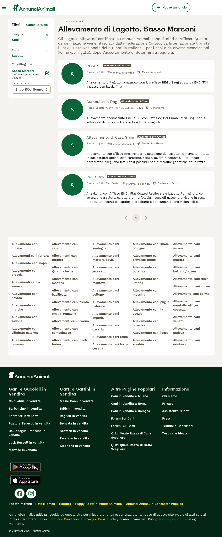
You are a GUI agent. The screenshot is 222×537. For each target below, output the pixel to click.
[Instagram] (31, 493)
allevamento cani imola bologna (151, 246)
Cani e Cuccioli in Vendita (27, 392)
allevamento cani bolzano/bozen (186, 269)
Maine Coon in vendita (77, 401)
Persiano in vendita (74, 438)
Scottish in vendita (74, 431)
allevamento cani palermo (105, 304)
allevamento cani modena (65, 281)
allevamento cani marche (25, 307)
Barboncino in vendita (25, 408)
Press (166, 418)
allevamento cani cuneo (191, 286)
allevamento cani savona (25, 319)
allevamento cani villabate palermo (25, 331)
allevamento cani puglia (151, 302)
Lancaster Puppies (169, 504)
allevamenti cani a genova (26, 284)
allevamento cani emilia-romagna (65, 312)
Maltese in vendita (23, 450)
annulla (42, 53)
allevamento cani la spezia (148, 312)
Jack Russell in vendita (26, 442)
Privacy (167, 403)
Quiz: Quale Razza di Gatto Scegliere (131, 447)
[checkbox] (14, 74)
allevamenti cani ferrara (30, 256)
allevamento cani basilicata (65, 292)
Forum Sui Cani (122, 418)
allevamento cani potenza (146, 269)
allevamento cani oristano (186, 342)
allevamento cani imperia (105, 316)
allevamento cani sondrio (146, 342)
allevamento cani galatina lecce (65, 269)
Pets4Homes (45, 504)
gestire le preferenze (171, 519)
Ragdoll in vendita (73, 416)
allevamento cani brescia (25, 273)
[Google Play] (25, 467)
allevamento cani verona (186, 246)
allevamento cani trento (70, 302)
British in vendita (73, 408)
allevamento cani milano (25, 246)
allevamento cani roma (110, 337)
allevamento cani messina (146, 292)
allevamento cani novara (25, 296)
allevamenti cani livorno (70, 321)
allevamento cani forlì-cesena (110, 346)
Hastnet (65, 504)
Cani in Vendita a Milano (129, 396)
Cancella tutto (37, 25)
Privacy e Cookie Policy (100, 519)
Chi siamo (169, 396)
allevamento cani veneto (186, 319)
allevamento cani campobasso (65, 331)
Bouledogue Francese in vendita (27, 433)
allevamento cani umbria (146, 281)
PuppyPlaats (84, 504)
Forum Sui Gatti (123, 426)
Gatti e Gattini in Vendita (77, 392)
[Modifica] (47, 168)
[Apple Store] (25, 480)
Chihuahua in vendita (25, 401)
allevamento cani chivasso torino (146, 258)
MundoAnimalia (110, 504)
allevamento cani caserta (105, 327)
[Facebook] (20, 493)
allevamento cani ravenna (25, 342)
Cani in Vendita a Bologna (130, 411)
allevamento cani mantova (105, 281)
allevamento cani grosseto (105, 269)
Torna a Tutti (22, 34)
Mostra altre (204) (37, 150)
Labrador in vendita (23, 416)
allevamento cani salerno (65, 246)
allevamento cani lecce (150, 333)
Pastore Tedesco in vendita (29, 423)
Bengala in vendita (74, 423)
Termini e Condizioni (177, 426)
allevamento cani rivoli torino (69, 342)
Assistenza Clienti (175, 411)
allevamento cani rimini (191, 279)
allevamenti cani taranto (64, 258)
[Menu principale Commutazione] (4, 7)
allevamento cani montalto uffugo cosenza (186, 305)
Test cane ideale (175, 433)
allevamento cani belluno (105, 292)
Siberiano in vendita (75, 446)
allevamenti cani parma (191, 294)
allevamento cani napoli (30, 263)
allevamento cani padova (186, 331)
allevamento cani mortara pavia (105, 258)
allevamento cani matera (186, 258)
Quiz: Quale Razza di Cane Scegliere (131, 435)
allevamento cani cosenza (146, 323)
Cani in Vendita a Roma (129, 403)
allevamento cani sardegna (105, 246)
